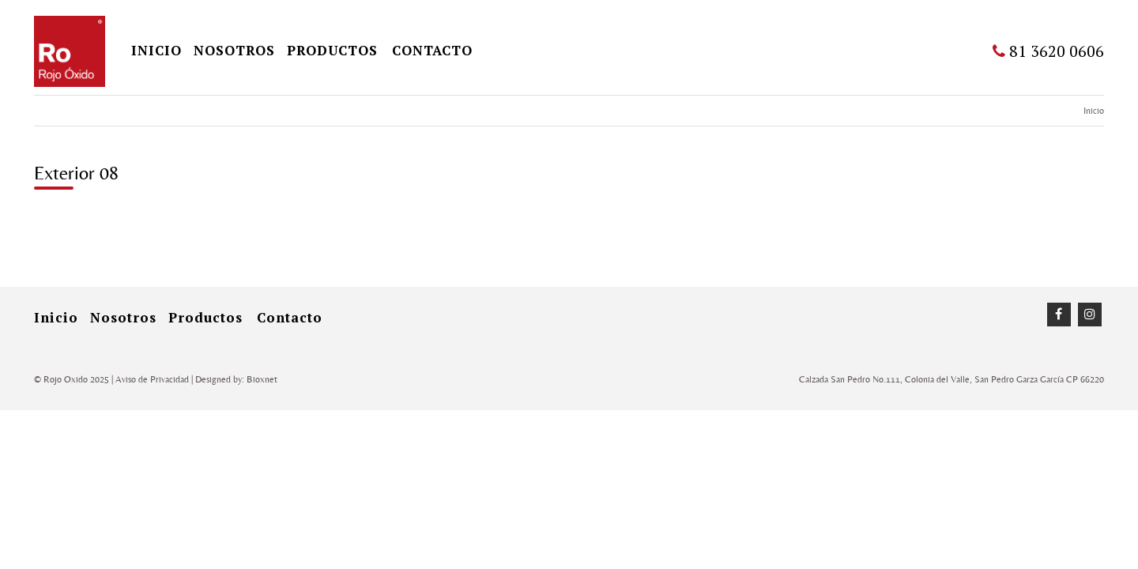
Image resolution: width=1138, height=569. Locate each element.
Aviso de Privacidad (152, 379)
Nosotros (234, 50)
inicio (156, 50)
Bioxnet (262, 379)
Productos (332, 50)
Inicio (1093, 110)
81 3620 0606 (1048, 51)
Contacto (432, 50)
